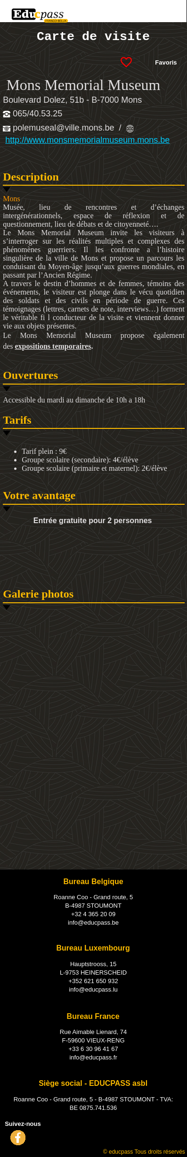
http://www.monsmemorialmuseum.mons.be (87, 140)
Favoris (166, 62)
